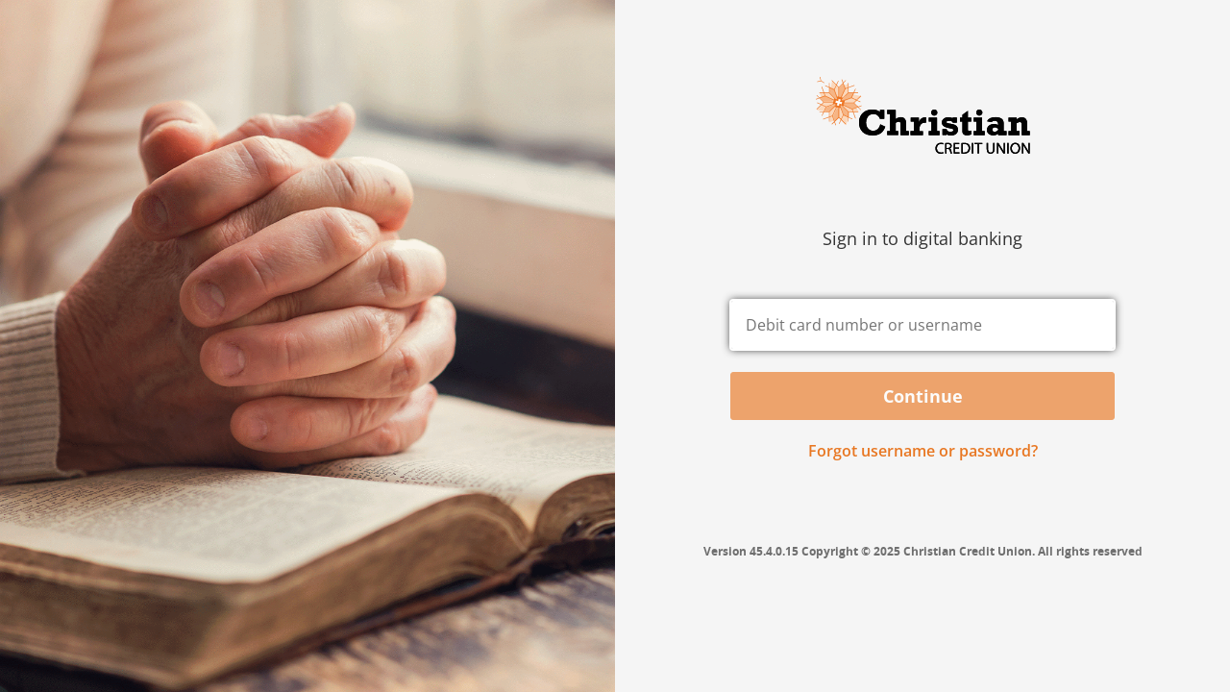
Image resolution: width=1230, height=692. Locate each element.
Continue (923, 396)
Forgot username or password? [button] (923, 450)
